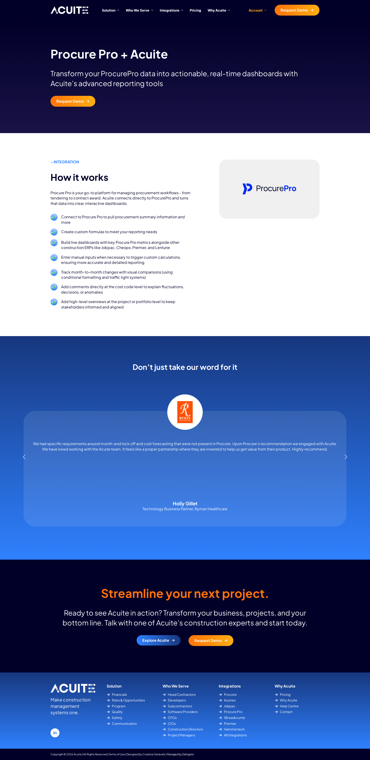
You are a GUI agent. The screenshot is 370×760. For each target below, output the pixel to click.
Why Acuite (217, 10)
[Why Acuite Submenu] (229, 10)
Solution (108, 10)
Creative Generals (154, 754)
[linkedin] (54, 732)
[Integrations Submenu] (182, 10)
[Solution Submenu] (118, 10)
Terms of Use (117, 754)
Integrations (169, 10)
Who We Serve (137, 10)
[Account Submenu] (267, 10)
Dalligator (188, 754)
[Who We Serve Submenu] (152, 10)
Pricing (195, 10)
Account (256, 10)
